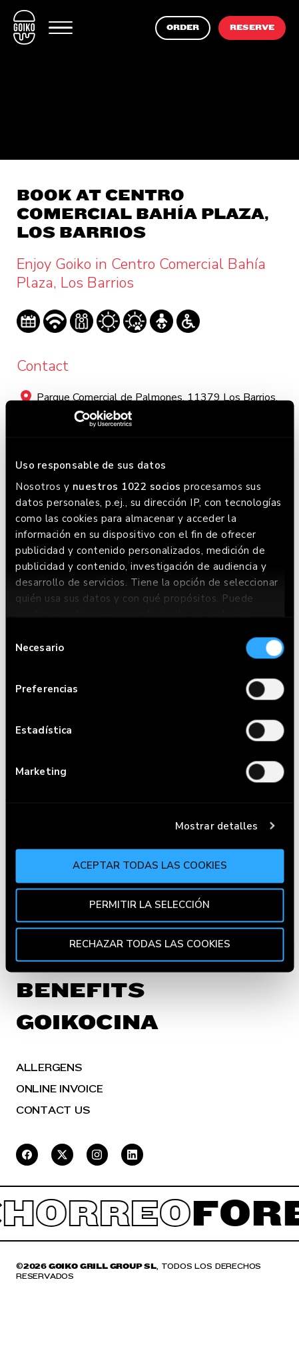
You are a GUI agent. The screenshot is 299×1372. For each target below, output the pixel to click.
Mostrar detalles (216, 826)
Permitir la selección (149, 904)
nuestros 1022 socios (127, 486)
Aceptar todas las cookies (150, 865)
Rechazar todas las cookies (149, 944)
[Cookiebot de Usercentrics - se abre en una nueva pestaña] (73, 418)
